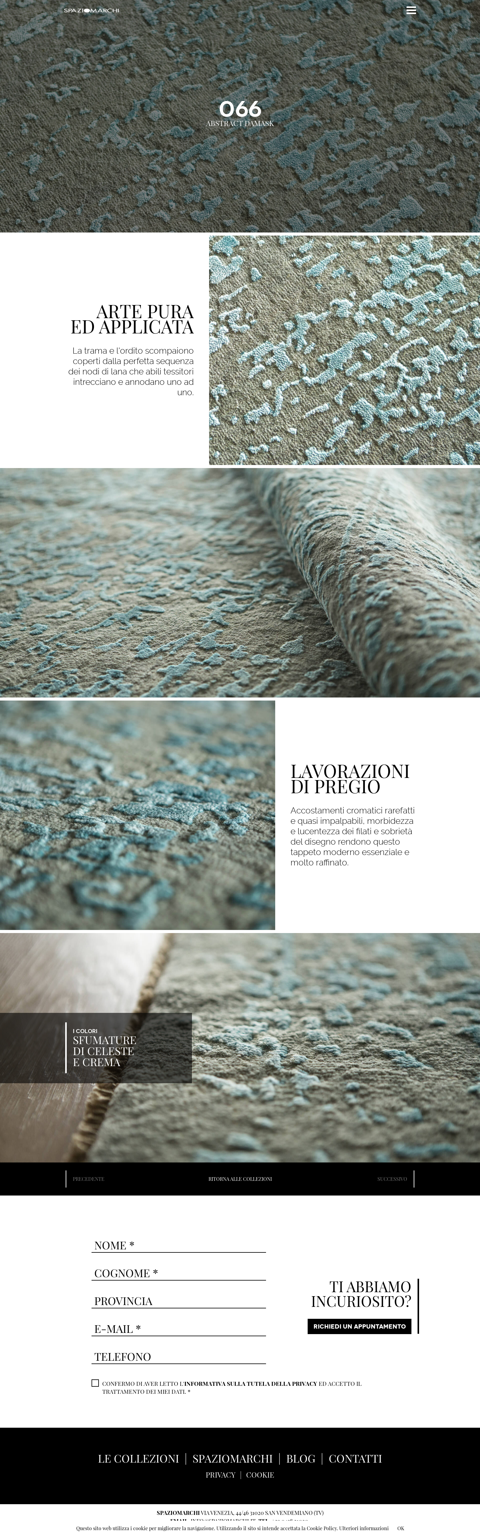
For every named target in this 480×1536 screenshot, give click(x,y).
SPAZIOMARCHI (233, 1458)
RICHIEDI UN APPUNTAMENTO (359, 1326)
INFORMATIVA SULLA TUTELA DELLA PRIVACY (250, 1383)
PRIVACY (220, 1474)
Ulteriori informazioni (364, 1528)
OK (400, 1528)
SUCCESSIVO (392, 1179)
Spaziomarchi (91, 10)
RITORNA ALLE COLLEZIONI (240, 1179)
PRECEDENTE (88, 1179)
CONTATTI (355, 1458)
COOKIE (260, 1474)
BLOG (300, 1458)
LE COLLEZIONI (138, 1458)
